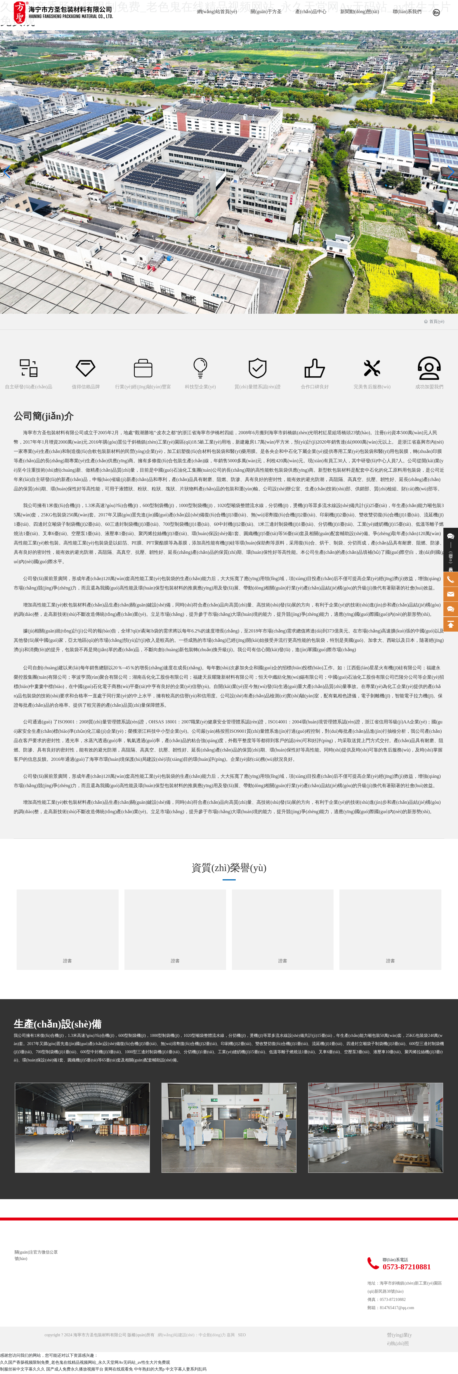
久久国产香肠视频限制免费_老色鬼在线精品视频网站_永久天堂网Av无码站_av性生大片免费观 (85, 1363)
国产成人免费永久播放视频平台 (74, 1370)
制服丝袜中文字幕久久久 (22, 1370)
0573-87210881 (407, 1268)
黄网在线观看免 (118, 1370)
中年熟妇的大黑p (149, 1370)
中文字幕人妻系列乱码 (186, 1370)
